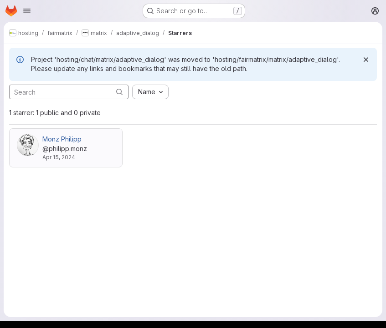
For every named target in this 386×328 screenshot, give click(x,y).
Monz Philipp (62, 139)
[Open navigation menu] (27, 11)
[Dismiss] (365, 59)
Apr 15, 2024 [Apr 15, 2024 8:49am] (58, 157)
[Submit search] (119, 91)
